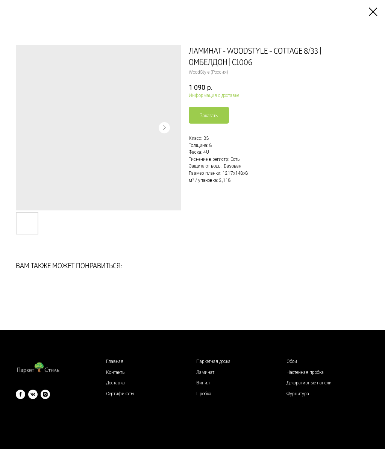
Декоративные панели (309, 383)
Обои (291, 361)
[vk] (33, 394)
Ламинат (205, 372)
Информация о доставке (214, 95)
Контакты (116, 372)
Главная (114, 361)
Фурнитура (297, 393)
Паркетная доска (213, 361)
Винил (203, 383)
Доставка (115, 383)
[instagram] (45, 394)
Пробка (203, 393)
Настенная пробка (305, 372)
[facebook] (20, 394)
